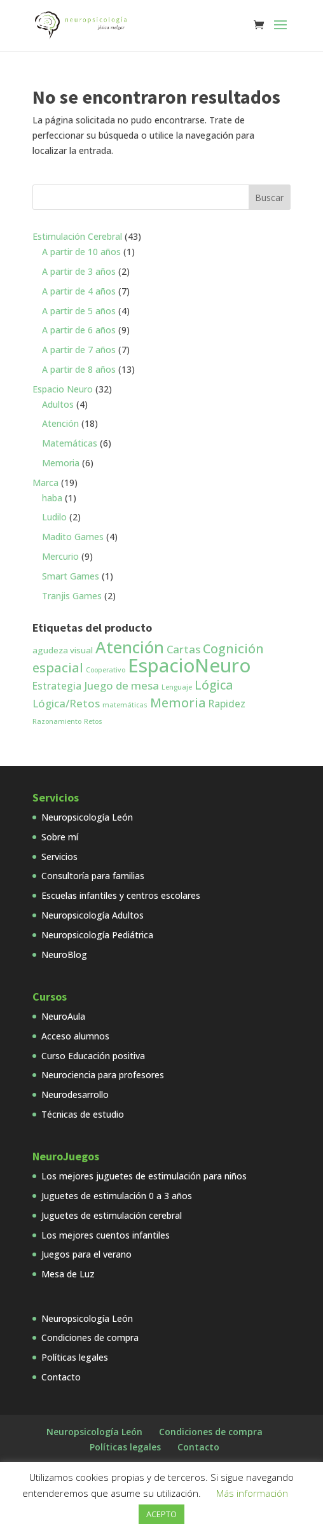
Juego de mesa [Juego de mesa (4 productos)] (121, 685)
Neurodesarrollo (75, 1094)
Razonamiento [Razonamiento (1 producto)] (56, 721)
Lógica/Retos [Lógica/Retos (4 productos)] (66, 703)
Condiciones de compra (90, 1337)
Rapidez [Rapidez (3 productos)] (227, 703)
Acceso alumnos (75, 1036)
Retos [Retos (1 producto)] (93, 721)
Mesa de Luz (68, 1274)
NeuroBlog (64, 954)
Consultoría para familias (92, 876)
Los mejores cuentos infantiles (105, 1235)
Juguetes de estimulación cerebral (111, 1215)
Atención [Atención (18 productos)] (129, 647)
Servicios (59, 857)
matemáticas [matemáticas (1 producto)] (125, 704)
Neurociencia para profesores (102, 1075)
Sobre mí (59, 837)
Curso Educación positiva (93, 1056)
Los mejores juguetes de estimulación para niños (144, 1176)
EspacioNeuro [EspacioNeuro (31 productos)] (189, 665)
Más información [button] (252, 1493)
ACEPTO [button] (161, 1514)
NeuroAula (63, 1016)
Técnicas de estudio (82, 1114)
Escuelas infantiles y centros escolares (120, 895)
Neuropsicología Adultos (92, 915)
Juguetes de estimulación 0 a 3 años (116, 1196)
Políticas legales (74, 1357)
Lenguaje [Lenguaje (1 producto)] (177, 687)
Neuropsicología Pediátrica (97, 935)
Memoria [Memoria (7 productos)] (178, 702)
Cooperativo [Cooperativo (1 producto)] (105, 669)
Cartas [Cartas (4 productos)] (183, 649)
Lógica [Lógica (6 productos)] (214, 685)
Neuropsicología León (87, 817)
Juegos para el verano (86, 1254)
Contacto (61, 1377)
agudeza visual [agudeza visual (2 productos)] (62, 650)
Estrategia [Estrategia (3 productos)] (56, 685)
